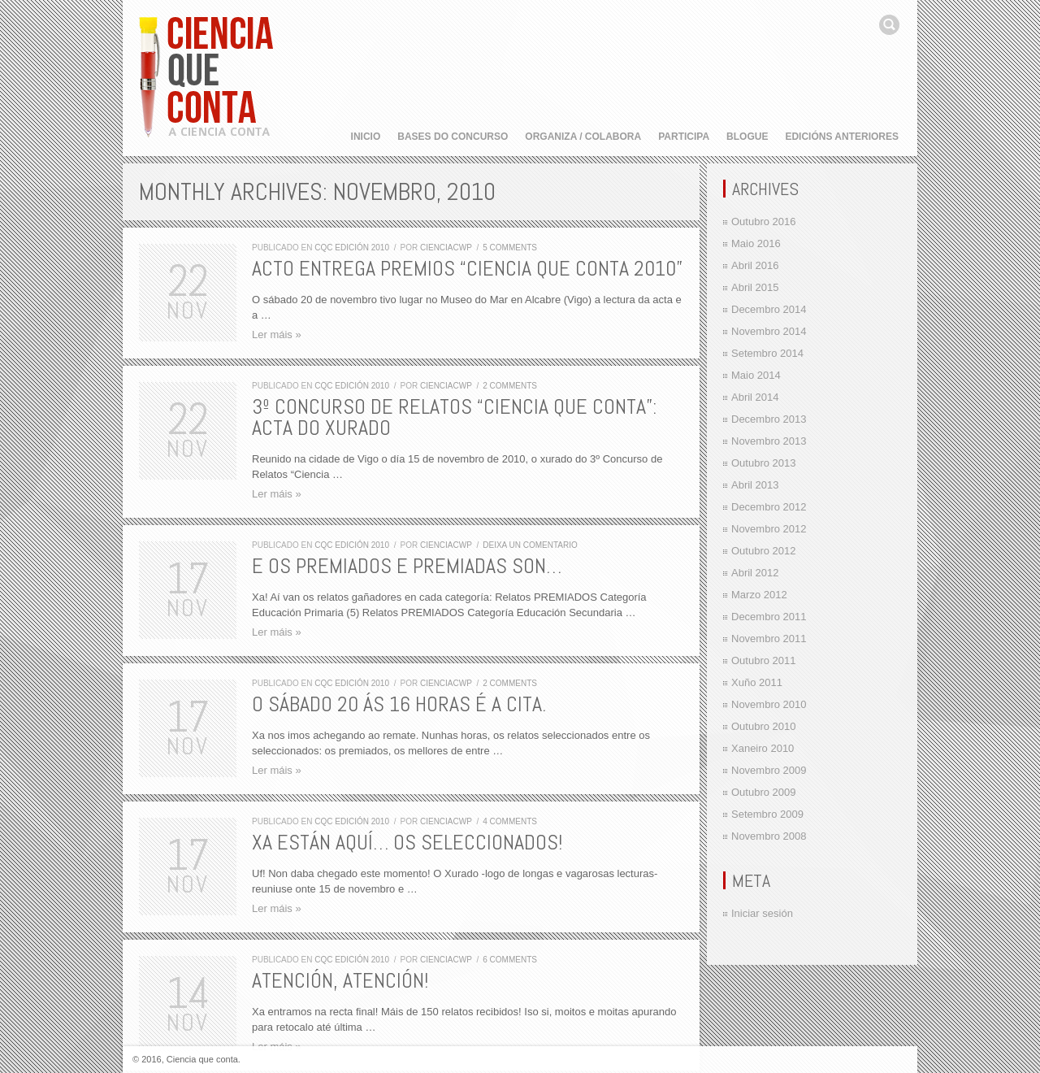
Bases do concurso (452, 136)
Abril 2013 (755, 485)
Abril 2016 (755, 265)
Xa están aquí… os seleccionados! (407, 842)
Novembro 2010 (769, 704)
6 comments (510, 959)
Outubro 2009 (763, 792)
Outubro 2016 (763, 221)
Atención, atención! (340, 980)
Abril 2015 (755, 287)
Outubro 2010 (763, 726)
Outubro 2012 (763, 551)
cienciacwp (446, 247)
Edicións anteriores (842, 136)
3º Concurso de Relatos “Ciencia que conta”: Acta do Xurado (454, 417)
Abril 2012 (755, 573)
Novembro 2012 (769, 529)
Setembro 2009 (767, 814)
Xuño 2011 (756, 682)
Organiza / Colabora (583, 136)
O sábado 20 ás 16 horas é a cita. (399, 704)
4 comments (510, 821)
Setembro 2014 (767, 353)
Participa (683, 136)
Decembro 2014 (769, 309)
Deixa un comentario (530, 545)
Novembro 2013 (769, 441)
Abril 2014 (755, 397)
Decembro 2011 (769, 616)
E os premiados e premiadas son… (406, 566)
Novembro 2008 (769, 836)
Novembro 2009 (769, 770)
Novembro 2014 (769, 331)
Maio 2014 (756, 375)
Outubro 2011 (763, 660)
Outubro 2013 (763, 463)
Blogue (747, 136)
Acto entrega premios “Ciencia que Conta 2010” (467, 268)
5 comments (510, 247)
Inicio (366, 136)
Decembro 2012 (769, 507)
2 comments (510, 385)
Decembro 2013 (769, 419)
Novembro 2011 (769, 638)
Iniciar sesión (762, 913)
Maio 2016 (756, 243)
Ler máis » (276, 334)
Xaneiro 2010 (762, 748)
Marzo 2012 (759, 595)
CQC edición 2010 (351, 247)
